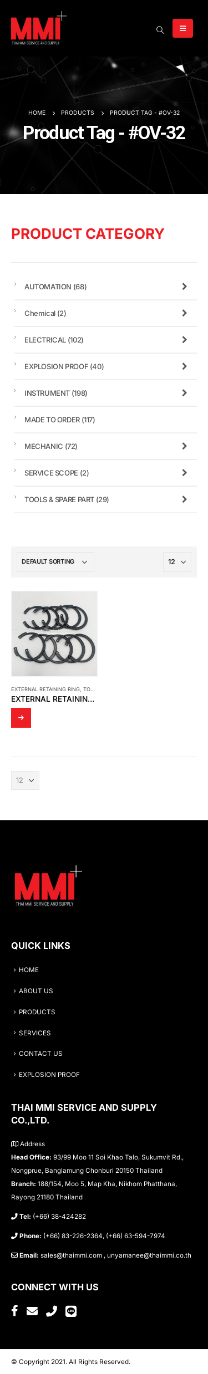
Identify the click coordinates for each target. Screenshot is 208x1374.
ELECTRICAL (107, 340)
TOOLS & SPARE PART (107, 499)
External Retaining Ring (45, 689)
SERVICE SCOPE (107, 473)
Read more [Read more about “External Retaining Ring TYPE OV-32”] (21, 718)
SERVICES (35, 1033)
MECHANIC (107, 446)
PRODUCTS (37, 1012)
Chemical (107, 313)
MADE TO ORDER (59, 419)
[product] (54, 634)
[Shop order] (55, 562)
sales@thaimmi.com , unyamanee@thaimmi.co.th (115, 1255)
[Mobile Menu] (183, 28)
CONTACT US (41, 1054)
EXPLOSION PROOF (107, 366)
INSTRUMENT (107, 393)
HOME (29, 970)
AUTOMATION (107, 286)
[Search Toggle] (160, 30)
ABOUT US (36, 991)
